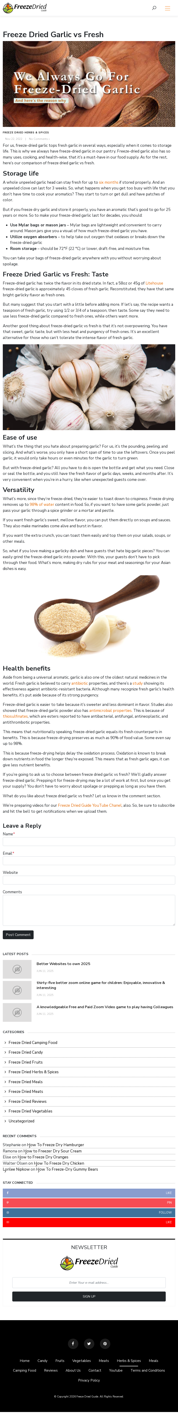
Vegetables (81, 1362)
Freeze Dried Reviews (28, 1102)
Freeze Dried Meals (26, 1082)
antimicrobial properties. (110, 710)
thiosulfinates (15, 716)
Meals (158, 1362)
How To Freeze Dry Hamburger (55, 1146)
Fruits (57, 1362)
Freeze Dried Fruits (26, 1063)
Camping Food (19, 1372)
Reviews (47, 1372)
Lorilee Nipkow (16, 1170)
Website (10, 872)
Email (8, 853)
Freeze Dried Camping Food (33, 1043)
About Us (71, 1372)
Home (20, 1362)
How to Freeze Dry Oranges (43, 1158)
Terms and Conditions (152, 1372)
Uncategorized (21, 1122)
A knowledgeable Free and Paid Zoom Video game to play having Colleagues (100, 1007)
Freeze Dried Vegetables (30, 1112)
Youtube (117, 1372)
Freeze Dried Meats (26, 1092)
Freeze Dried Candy (26, 1053)
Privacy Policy (89, 1383)
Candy (39, 1362)
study (138, 683)
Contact (95, 1372)
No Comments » (39, 139)
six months (108, 182)
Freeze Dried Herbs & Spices (26, 132)
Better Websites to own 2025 (66, 963)
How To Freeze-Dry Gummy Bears (67, 1170)
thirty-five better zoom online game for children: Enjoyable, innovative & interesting (104, 985)
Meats (104, 1362)
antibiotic (79, 683)
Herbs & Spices (131, 1362)
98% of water (42, 504)
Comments (12, 892)
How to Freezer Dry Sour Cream (52, 1152)
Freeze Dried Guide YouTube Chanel (90, 805)
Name (9, 834)
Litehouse (154, 283)
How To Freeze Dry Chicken (59, 1164)
